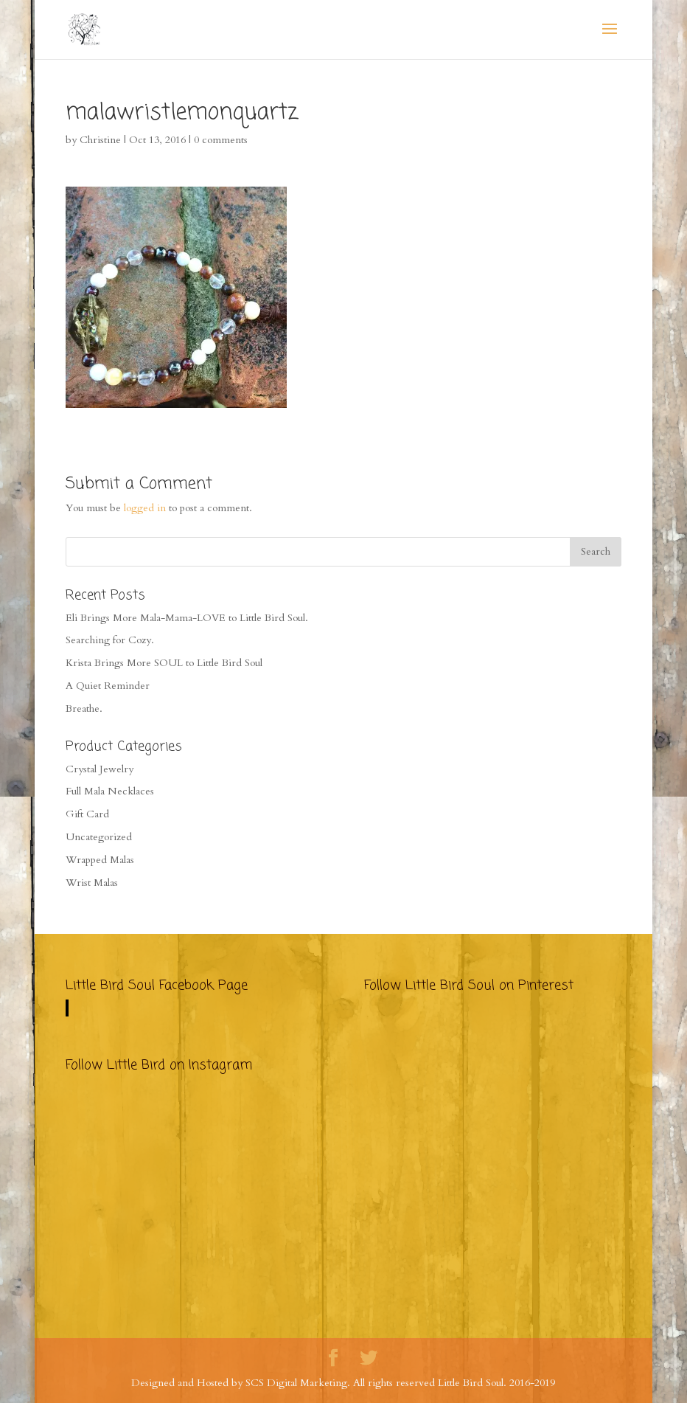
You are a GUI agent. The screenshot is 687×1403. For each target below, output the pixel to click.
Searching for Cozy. (110, 640)
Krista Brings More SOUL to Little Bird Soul (164, 663)
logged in (145, 508)
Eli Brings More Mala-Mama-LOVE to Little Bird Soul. (187, 618)
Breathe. (84, 709)
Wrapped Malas (100, 860)
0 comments (221, 140)
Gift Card (87, 814)
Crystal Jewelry (99, 769)
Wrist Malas (92, 883)
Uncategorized (99, 837)
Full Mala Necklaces (110, 791)
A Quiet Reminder (108, 686)
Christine (100, 140)
